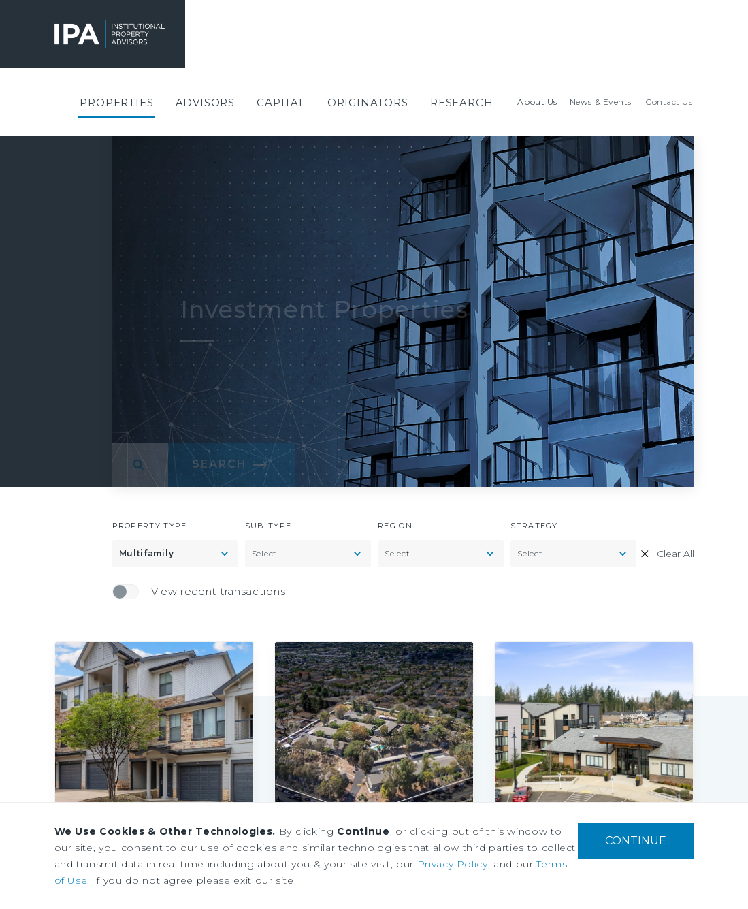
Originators (367, 102)
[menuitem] (116, 102)
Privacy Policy (452, 864)
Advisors (205, 102)
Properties (116, 102)
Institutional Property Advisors (82, 34)
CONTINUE (635, 840)
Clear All (675, 553)
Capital (281, 102)
